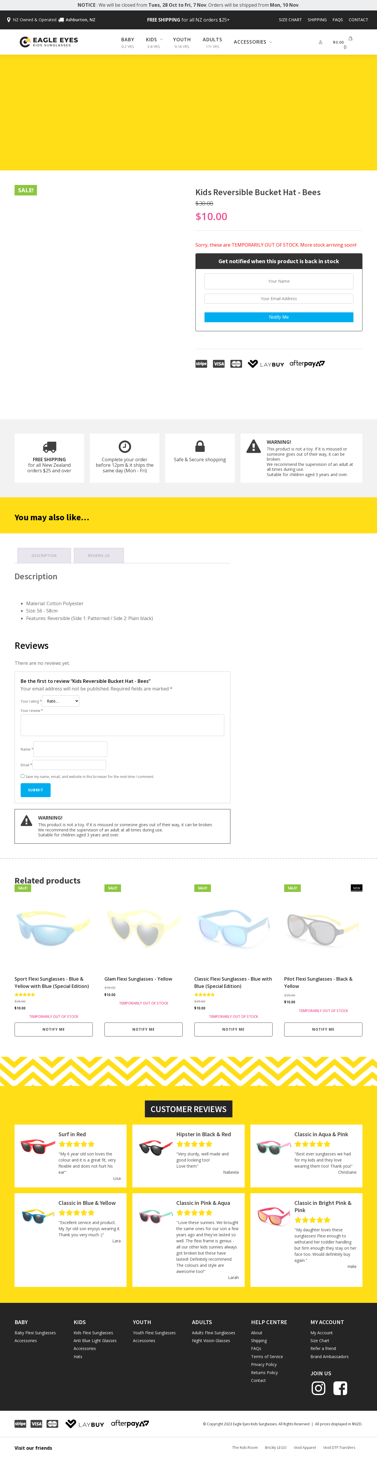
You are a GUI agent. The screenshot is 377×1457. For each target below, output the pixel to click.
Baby (127, 39)
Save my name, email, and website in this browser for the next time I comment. (90, 774)
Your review (32, 708)
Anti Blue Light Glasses (95, 1338)
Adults (212, 39)
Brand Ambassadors (329, 1354)
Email (26, 762)
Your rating (31, 699)
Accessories (26, 1338)
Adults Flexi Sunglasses (213, 1330)
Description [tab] (44, 553)
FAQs (337, 19)
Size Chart (290, 19)
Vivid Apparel (305, 1445)
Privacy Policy (264, 1362)
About (256, 1330)
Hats (78, 1354)
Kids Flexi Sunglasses (93, 1330)
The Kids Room (245, 1445)
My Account (321, 1330)
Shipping (317, 19)
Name (27, 746)
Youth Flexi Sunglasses (154, 1330)
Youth (182, 39)
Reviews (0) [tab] (99, 553)
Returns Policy (264, 1370)
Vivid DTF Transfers (339, 1445)
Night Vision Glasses (211, 1338)
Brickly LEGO (276, 1445)
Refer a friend (323, 1346)
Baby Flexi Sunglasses (35, 1330)
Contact (358, 19)
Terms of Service (267, 1354)
